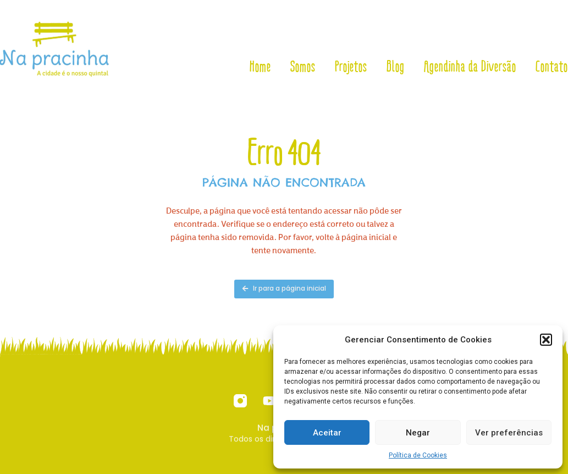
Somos (303, 67)
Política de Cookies (418, 455)
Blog (396, 67)
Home (260, 67)
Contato (552, 67)
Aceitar (327, 433)
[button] (546, 339)
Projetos (351, 67)
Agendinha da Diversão (470, 67)
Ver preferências (509, 433)
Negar (418, 433)
